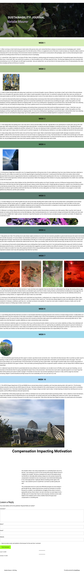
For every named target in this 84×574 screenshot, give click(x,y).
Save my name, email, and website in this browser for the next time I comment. (21, 543)
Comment (3, 508)
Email (2, 530)
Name (2, 524)
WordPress (77, 570)
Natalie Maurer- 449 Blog (10, 570)
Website (2, 537)
